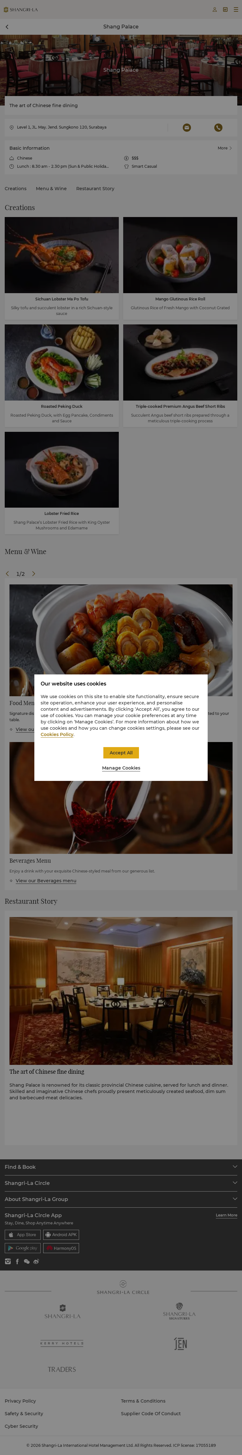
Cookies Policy (57, 734)
